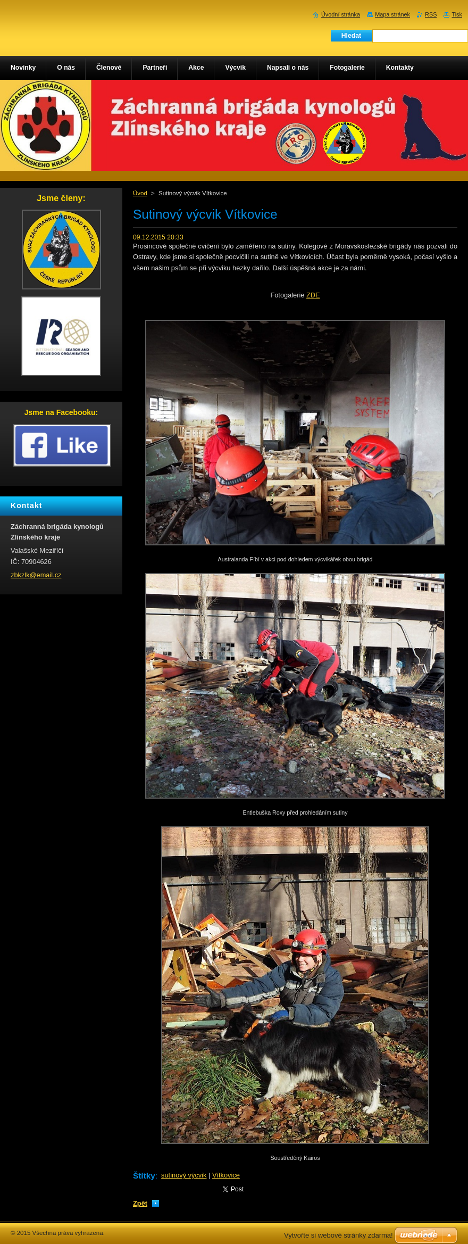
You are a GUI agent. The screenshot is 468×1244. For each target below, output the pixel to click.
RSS (431, 14)
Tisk (457, 14)
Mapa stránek (392, 14)
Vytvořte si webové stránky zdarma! (338, 1235)
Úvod (140, 193)
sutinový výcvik (183, 1175)
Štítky (144, 1175)
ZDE (313, 295)
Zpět (140, 1203)
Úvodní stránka (340, 14)
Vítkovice (226, 1175)
